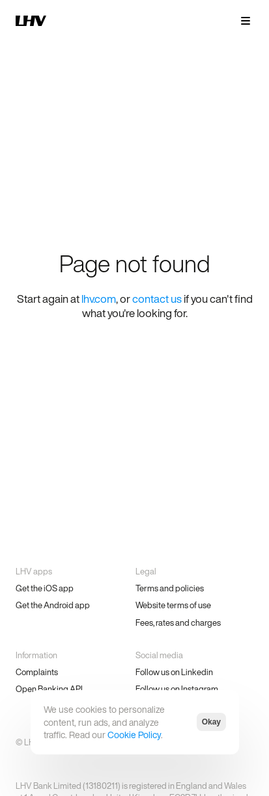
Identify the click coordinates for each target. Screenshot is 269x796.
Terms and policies (169, 588)
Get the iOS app (45, 588)
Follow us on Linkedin (174, 672)
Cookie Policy (134, 734)
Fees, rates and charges (178, 623)
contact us (157, 298)
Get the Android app (53, 605)
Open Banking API (49, 689)
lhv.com (98, 298)
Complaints (37, 672)
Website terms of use (173, 605)
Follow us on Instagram (176, 689)
